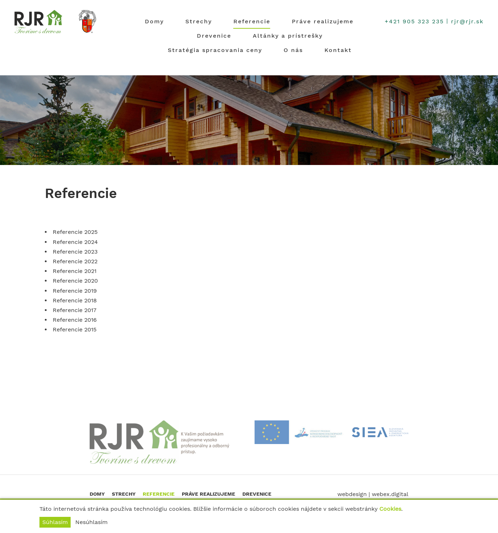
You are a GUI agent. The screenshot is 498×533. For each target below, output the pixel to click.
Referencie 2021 (74, 271)
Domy (154, 21)
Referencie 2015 (74, 329)
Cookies (390, 508)
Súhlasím (55, 522)
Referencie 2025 (75, 231)
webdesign (352, 494)
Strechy (198, 21)
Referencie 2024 (75, 242)
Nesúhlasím (91, 522)
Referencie (251, 21)
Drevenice (214, 35)
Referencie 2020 (75, 280)
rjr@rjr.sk (467, 21)
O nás (293, 50)
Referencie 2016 (75, 319)
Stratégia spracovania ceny (215, 50)
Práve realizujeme (323, 21)
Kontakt (338, 50)
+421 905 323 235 (414, 21)
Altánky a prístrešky (288, 35)
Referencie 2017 (74, 310)
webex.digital (390, 494)
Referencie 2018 (75, 300)
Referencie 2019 (75, 290)
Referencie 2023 (75, 251)
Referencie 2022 (75, 261)
